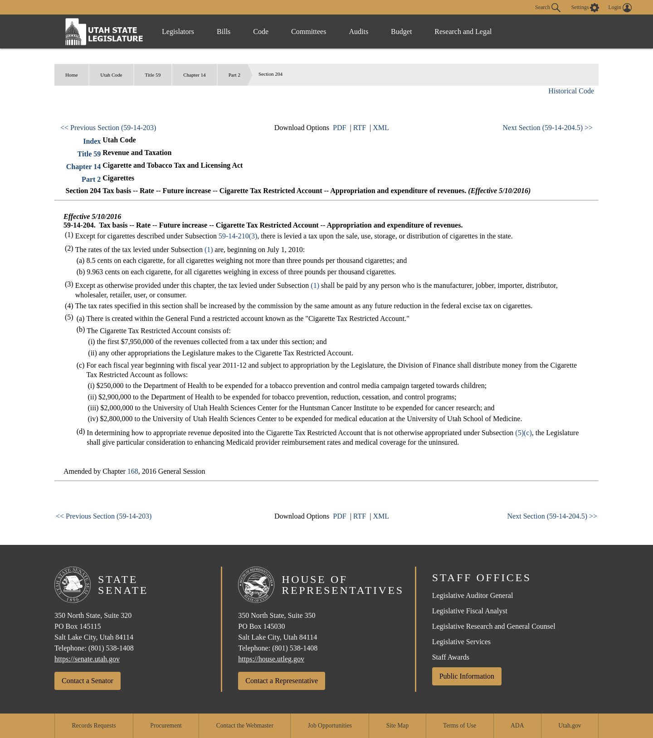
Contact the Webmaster (244, 725)
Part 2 (234, 75)
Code (260, 31)
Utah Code (111, 75)
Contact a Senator (87, 681)
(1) (209, 249)
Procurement (165, 725)
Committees (308, 31)
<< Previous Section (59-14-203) (108, 127)
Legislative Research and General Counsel (494, 626)
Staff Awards (450, 657)
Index (92, 141)
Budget (401, 31)
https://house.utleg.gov (271, 659)
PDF (339, 127)
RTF (359, 127)
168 (132, 471)
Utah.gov (569, 725)
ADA (517, 725)
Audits (358, 31)
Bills (223, 31)
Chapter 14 (194, 75)
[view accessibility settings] (585, 7)
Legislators (178, 31)
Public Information (466, 676)
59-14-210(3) (238, 236)
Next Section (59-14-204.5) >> (548, 127)
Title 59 (153, 75)
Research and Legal (463, 31)
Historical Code (571, 91)
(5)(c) (523, 433)
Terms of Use (459, 725)
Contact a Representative (281, 681)
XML (381, 127)
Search (547, 7)
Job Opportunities (330, 725)
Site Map (397, 725)
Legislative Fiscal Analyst (469, 611)
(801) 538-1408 (111, 648)
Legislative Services (461, 642)
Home (71, 75)
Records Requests (94, 725)
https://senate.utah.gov (87, 659)
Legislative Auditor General (472, 595)
